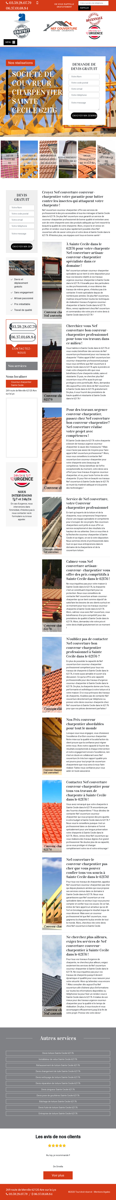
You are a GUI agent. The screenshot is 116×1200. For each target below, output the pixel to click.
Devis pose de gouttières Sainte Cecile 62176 (58, 1095)
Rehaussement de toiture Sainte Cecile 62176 (58, 1065)
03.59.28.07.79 (18, 3)
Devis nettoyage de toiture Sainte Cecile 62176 (58, 1077)
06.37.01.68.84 (42, 1194)
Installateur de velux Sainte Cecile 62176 (58, 1059)
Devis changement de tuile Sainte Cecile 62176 (58, 1071)
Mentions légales (102, 1192)
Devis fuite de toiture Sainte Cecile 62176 (58, 1107)
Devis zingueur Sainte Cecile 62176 (58, 1089)
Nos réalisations (20, 63)
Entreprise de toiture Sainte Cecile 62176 (58, 1113)
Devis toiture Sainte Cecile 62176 (58, 1053)
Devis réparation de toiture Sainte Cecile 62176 (58, 1083)
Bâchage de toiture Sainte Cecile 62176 (58, 1101)
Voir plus (58, 1175)
